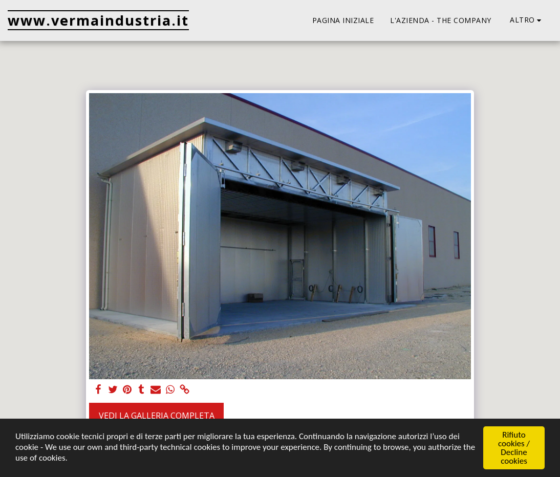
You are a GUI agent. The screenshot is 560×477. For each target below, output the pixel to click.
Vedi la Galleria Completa (156, 415)
